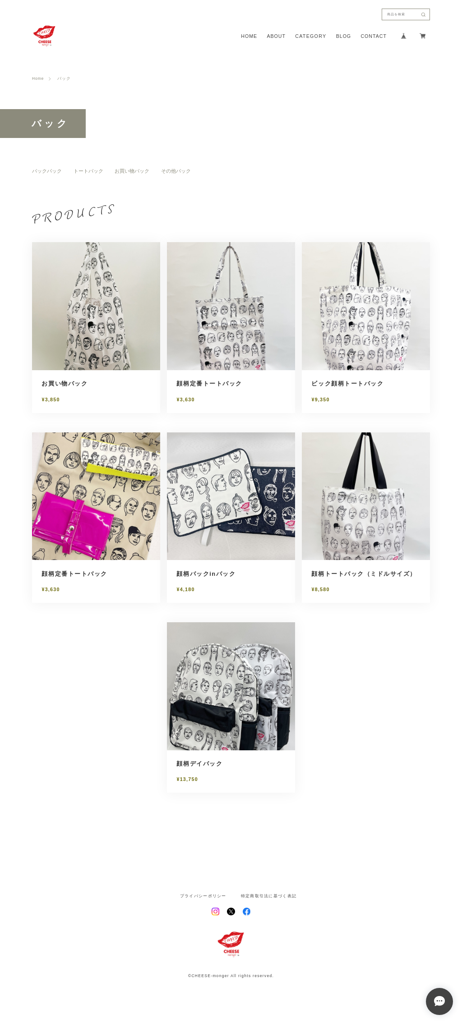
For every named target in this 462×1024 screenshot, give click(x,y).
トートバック (88, 171)
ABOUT (276, 36)
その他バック (176, 171)
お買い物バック (132, 171)
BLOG (343, 36)
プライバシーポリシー (203, 896)
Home (38, 79)
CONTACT (373, 36)
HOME (249, 36)
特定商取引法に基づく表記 (268, 896)
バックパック (47, 171)
